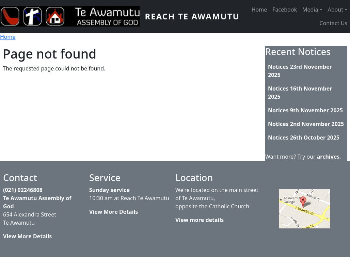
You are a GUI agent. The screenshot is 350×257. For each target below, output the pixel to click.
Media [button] (310, 9)
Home (259, 9)
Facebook (284, 9)
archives (328, 156)
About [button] (335, 9)
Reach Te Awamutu (192, 16)
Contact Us (333, 23)
